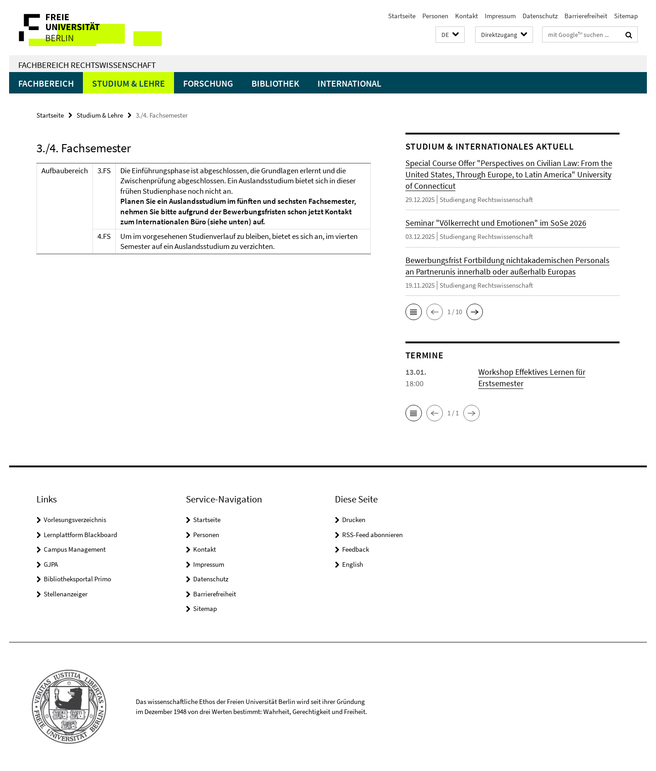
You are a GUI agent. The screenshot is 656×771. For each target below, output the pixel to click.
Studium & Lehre (128, 83)
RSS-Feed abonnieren (372, 534)
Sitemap (626, 15)
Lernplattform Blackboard (80, 534)
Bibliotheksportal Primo (77, 578)
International (349, 83)
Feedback (355, 549)
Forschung (208, 83)
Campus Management (75, 549)
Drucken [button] (353, 519)
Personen (435, 15)
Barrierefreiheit (585, 15)
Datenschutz (540, 15)
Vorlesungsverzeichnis (75, 519)
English (352, 564)
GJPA (51, 564)
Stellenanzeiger (65, 594)
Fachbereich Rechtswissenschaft (87, 64)
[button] (450, 34)
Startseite (401, 15)
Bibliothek (275, 83)
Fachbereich (46, 83)
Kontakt (466, 15)
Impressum (500, 15)
